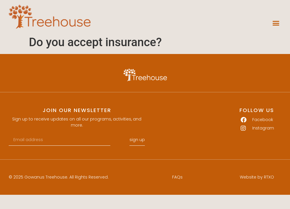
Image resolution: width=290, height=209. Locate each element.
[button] (276, 23)
